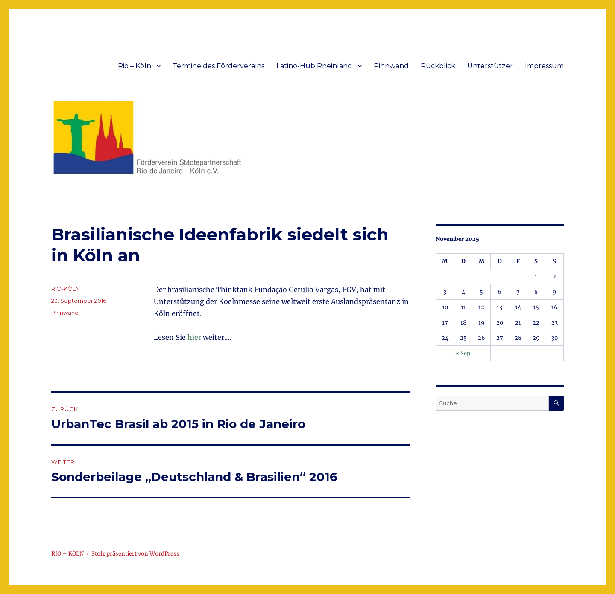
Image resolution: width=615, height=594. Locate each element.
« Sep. (463, 353)
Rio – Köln (134, 66)
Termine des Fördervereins (218, 66)
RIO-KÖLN (65, 288)
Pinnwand (391, 66)
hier (195, 337)
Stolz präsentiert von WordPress (135, 553)
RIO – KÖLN (67, 553)
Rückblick (438, 66)
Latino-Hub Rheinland (314, 66)
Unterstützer (490, 66)
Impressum (544, 66)
